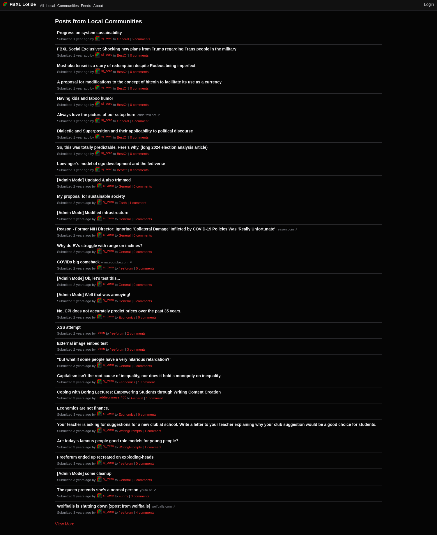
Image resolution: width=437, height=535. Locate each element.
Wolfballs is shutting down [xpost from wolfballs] (103, 506)
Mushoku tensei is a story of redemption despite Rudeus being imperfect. (127, 66)
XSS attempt (69, 327)
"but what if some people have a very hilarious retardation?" (114, 359)
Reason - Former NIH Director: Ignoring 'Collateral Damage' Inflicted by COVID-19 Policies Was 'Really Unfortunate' (166, 229)
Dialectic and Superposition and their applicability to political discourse (125, 131)
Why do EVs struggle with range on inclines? (99, 246)
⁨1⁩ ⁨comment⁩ (140, 121)
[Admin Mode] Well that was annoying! (93, 295)
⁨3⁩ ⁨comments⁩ (136, 349)
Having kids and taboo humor (85, 98)
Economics (126, 317)
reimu (101, 332)
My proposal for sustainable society (91, 196)
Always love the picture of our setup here (96, 115)
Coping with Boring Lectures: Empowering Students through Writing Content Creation (139, 392)
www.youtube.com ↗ (116, 262)
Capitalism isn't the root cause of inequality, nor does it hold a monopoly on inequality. (139, 376)
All (42, 6)
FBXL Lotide (19, 4)
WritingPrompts (129, 431)
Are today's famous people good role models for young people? (117, 441)
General (123, 39)
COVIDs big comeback (78, 262)
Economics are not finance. (83, 408)
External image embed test (82, 343)
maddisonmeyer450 (111, 397)
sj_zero (103, 38)
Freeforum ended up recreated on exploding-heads (105, 457)
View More (64, 524)
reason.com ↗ (287, 229)
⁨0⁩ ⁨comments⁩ (139, 55)
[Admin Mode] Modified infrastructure (92, 213)
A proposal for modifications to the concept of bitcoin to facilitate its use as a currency (139, 82)
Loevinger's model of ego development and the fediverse (111, 164)
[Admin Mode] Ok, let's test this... (88, 278)
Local (50, 6)
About (98, 6)
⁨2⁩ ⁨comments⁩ (136, 333)
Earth (122, 202)
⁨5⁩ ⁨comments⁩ (141, 39)
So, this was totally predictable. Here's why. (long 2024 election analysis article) (132, 147)
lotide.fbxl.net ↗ (148, 115)
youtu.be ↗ (148, 490)
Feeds (86, 6)
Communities (68, 6)
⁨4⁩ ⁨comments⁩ (145, 512)
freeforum (125, 268)
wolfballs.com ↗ (163, 506)
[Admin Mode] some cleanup (84, 473)
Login (429, 4)
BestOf (122, 55)
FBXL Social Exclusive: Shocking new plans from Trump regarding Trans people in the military (146, 49)
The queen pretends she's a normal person (97, 490)
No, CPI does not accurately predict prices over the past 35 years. (119, 311)
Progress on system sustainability (89, 33)
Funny (123, 496)
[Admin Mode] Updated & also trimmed (94, 180)
